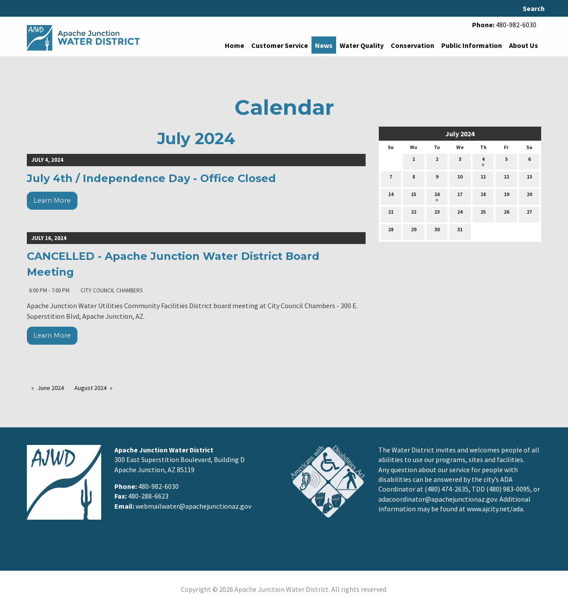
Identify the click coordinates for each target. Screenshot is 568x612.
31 (459, 231)
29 (413, 231)
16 (437, 196)
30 (437, 231)
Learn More (52, 200)
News (324, 45)
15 (413, 196)
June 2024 (50, 388)
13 (529, 178)
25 (483, 213)
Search (534, 8)
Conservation (412, 45)
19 (506, 196)
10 (459, 178)
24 (459, 213)
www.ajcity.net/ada (495, 508)
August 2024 (90, 388)
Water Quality (362, 45)
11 (483, 178)
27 (529, 213)
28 (390, 231)
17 (459, 196)
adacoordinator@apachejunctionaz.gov (437, 499)
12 (506, 178)
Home (234, 45)
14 (390, 196)
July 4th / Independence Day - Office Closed (151, 178)
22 (413, 213)
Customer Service (279, 45)
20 (529, 196)
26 (506, 213)
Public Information (471, 45)
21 (390, 213)
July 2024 (459, 133)
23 (437, 213)
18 (483, 196)
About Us (523, 45)
